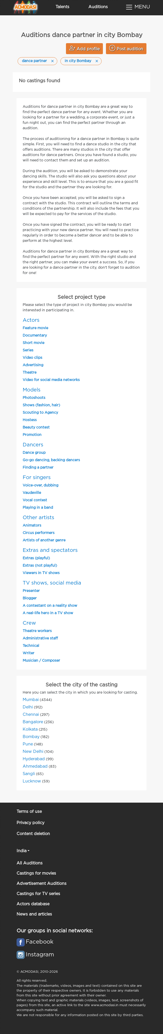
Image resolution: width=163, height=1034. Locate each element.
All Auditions (30, 863)
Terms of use (29, 812)
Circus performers (39, 532)
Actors (31, 320)
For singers (37, 477)
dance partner (34, 61)
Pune (28, 744)
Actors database (33, 904)
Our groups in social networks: (55, 931)
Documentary (35, 335)
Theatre (29, 372)
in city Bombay (78, 61)
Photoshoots (34, 397)
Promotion (32, 434)
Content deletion (33, 834)
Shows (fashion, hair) (41, 405)
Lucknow (32, 781)
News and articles (34, 914)
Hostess (30, 420)
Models (31, 390)
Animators (32, 525)
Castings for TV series (38, 894)
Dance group (34, 452)
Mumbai (31, 700)
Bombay (31, 737)
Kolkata (30, 729)
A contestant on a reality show (50, 605)
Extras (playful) (36, 558)
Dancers (33, 445)
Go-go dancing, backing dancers (51, 460)
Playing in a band (38, 507)
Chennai (31, 715)
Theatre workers (37, 631)
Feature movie (35, 328)
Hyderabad (34, 759)
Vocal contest (35, 500)
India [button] (21, 851)
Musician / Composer (41, 660)
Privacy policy (30, 823)
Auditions (98, 7)
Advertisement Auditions (41, 884)
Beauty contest (36, 427)
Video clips (32, 357)
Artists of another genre (44, 540)
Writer (28, 653)
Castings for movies (36, 873)
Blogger (30, 598)
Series (28, 350)
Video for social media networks (51, 380)
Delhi (28, 707)
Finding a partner (38, 467)
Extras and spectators (50, 550)
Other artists (38, 517)
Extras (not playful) (40, 565)
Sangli (29, 774)
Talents (62, 7)
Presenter (31, 590)
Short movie (33, 342)
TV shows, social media (52, 583)
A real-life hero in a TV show (48, 613)
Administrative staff (40, 638)
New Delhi (33, 752)
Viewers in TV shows (41, 573)
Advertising (33, 365)
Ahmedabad (35, 766)
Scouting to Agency (40, 412)
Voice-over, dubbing (40, 485)
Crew (29, 623)
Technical (31, 645)
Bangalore (33, 722)
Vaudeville (32, 492)
